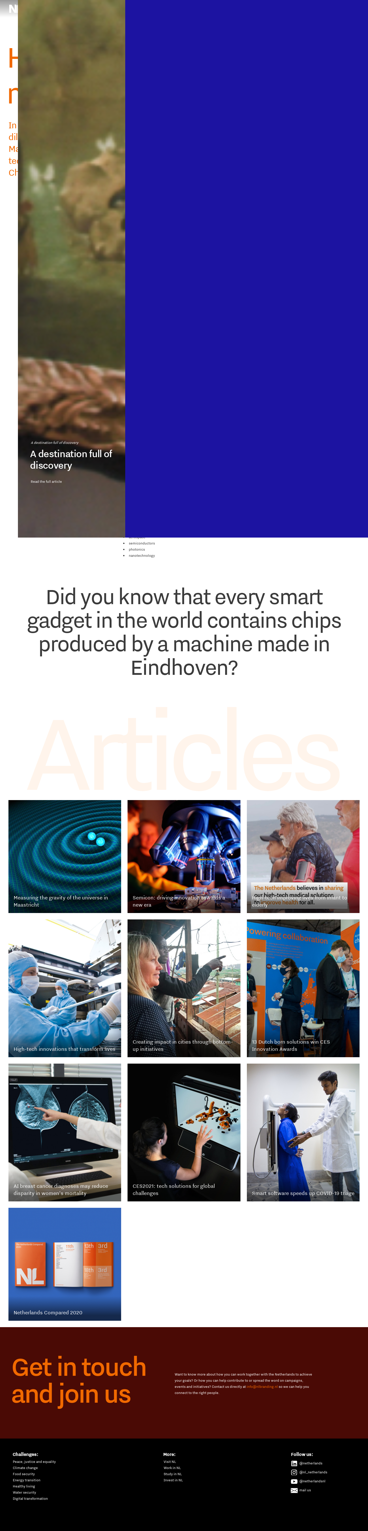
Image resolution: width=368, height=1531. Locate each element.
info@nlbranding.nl (262, 1386)
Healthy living (24, 1486)
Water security (24, 1492)
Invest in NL (173, 1480)
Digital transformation (30, 1498)
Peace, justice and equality (34, 1461)
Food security (24, 1474)
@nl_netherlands (309, 1471)
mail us (301, 1489)
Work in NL (172, 1467)
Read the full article (69, 948)
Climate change (25, 1467)
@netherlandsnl (308, 1480)
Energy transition (26, 1480)
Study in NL (173, 1474)
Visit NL (170, 1461)
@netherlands (306, 1462)
